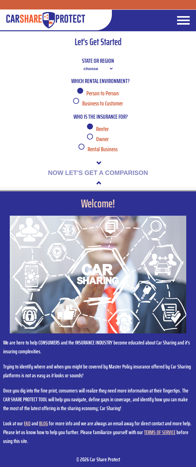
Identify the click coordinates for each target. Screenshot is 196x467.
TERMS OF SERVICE (160, 432)
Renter (102, 129)
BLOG (43, 423)
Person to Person (102, 93)
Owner (102, 139)
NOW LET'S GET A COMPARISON (98, 172)
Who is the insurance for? (100, 116)
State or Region (98, 61)
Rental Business (103, 149)
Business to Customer (102, 103)
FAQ (27, 423)
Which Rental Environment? (100, 81)
